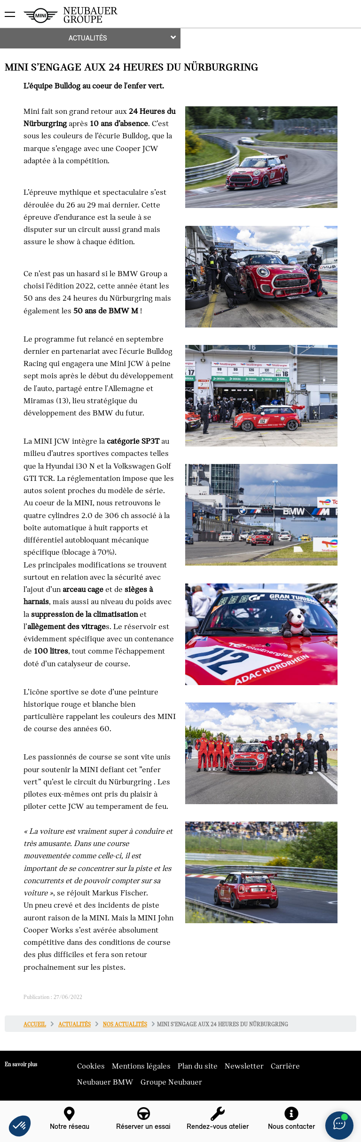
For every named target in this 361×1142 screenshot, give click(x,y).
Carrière (285, 1066)
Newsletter (244, 1066)
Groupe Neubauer (171, 1082)
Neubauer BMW (105, 1082)
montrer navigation (7, 7)
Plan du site (198, 1066)
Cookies (91, 1066)
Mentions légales (141, 1066)
